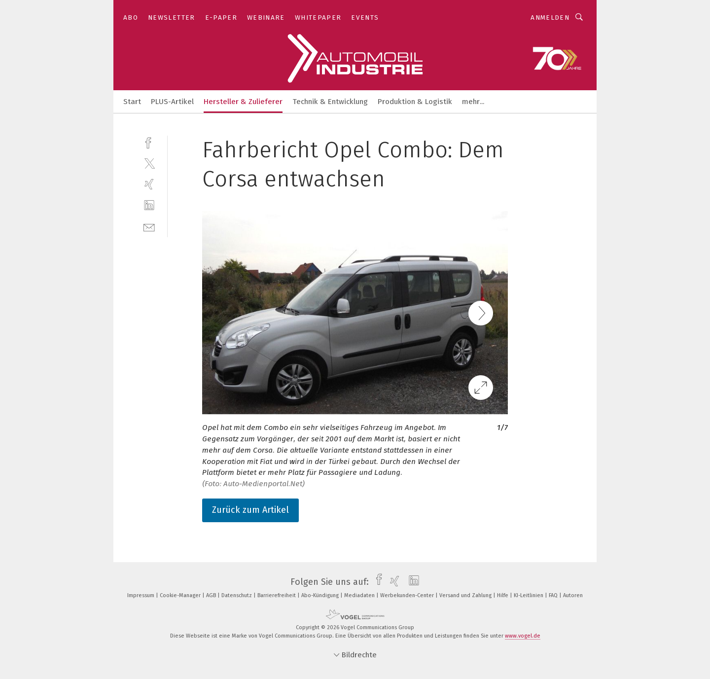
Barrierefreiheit (277, 595)
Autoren (573, 595)
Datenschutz (237, 595)
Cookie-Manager (181, 595)
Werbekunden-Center (407, 595)
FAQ (554, 595)
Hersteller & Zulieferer (243, 101)
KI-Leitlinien (529, 595)
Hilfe (503, 595)
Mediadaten (360, 595)
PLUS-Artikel (172, 101)
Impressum (141, 595)
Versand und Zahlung (466, 595)
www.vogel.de (522, 636)
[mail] (149, 226)
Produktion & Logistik (415, 101)
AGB (211, 595)
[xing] (149, 184)
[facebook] (149, 142)
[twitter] (149, 163)
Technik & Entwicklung (330, 101)
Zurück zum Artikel (250, 509)
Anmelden (550, 17)
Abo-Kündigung (320, 595)
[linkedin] (149, 205)
